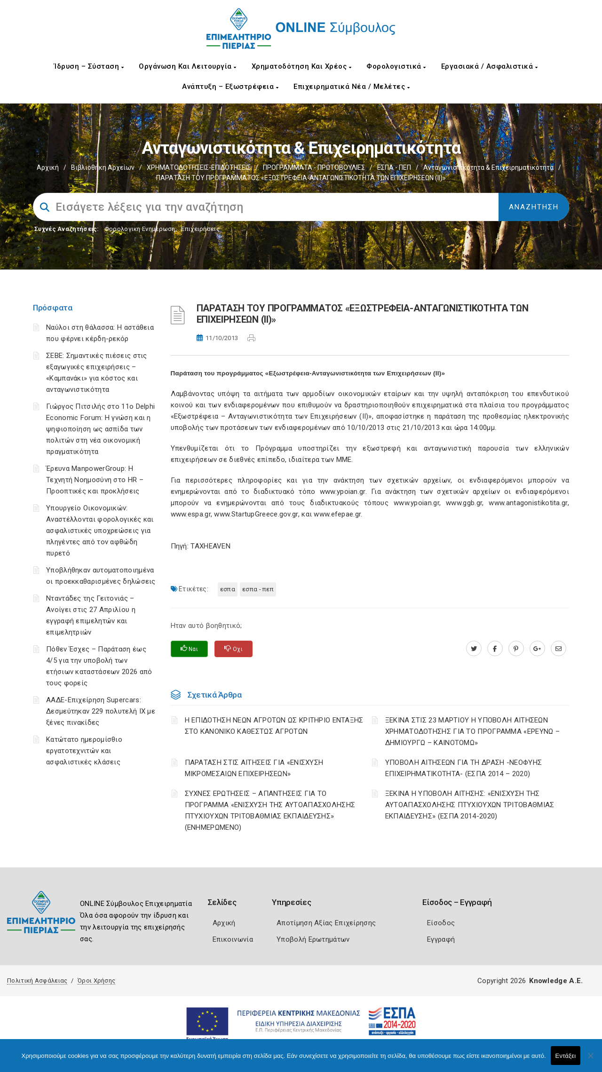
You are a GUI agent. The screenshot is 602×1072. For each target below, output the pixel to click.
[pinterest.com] (516, 648)
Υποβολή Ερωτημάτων (313, 939)
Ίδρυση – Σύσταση (89, 66)
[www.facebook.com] (495, 648)
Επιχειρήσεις (200, 228)
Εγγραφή (441, 939)
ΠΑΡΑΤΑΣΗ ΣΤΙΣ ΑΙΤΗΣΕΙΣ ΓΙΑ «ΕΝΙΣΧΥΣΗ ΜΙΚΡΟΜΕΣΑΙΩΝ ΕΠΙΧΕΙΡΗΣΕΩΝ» (254, 768)
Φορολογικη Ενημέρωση (139, 228)
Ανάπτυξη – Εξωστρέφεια (230, 86)
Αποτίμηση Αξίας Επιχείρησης (326, 923)
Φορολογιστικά (396, 66)
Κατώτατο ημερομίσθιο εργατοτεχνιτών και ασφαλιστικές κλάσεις (84, 750)
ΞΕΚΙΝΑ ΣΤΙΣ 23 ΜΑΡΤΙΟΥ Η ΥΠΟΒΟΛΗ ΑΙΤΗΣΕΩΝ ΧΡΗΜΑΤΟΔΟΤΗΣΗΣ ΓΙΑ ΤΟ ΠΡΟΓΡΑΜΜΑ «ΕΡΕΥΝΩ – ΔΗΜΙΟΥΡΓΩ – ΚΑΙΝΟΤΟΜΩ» (472, 731)
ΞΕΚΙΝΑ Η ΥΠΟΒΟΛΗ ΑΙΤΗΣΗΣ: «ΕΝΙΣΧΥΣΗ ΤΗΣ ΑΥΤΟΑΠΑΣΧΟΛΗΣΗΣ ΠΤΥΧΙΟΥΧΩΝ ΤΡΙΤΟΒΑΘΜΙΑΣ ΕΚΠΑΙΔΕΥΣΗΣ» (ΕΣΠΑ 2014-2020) (469, 804)
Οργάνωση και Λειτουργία (188, 66)
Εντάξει (565, 1055)
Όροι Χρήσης (96, 980)
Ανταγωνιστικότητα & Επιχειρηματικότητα (488, 167)
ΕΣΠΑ (227, 589)
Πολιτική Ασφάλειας (37, 980)
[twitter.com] (473, 648)
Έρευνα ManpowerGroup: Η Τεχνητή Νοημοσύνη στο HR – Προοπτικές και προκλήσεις (94, 479)
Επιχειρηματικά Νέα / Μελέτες (351, 86)
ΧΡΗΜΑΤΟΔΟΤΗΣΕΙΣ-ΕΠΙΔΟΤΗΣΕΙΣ (199, 167)
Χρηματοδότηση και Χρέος (302, 66)
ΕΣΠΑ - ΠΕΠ (394, 167)
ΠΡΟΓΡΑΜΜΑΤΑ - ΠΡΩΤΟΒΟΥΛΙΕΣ (314, 167)
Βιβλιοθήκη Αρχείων (103, 167)
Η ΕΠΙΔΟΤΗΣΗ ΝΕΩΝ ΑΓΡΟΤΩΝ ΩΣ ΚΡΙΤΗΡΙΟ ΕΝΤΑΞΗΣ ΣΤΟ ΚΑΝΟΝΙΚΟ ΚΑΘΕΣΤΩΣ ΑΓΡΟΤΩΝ (274, 726)
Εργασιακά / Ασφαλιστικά (489, 66)
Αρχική (48, 167)
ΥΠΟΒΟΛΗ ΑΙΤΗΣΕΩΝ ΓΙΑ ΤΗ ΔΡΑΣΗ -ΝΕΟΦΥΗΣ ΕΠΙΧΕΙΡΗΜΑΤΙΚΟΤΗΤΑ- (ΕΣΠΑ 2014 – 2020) (463, 768)
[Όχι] (590, 1060)
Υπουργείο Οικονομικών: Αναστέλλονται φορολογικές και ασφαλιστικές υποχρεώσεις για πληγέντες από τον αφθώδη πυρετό (100, 530)
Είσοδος (441, 923)
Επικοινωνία (233, 939)
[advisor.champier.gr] (558, 648)
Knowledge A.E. (556, 981)
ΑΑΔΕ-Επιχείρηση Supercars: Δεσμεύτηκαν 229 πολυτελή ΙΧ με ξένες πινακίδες (100, 711)
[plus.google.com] (537, 648)
